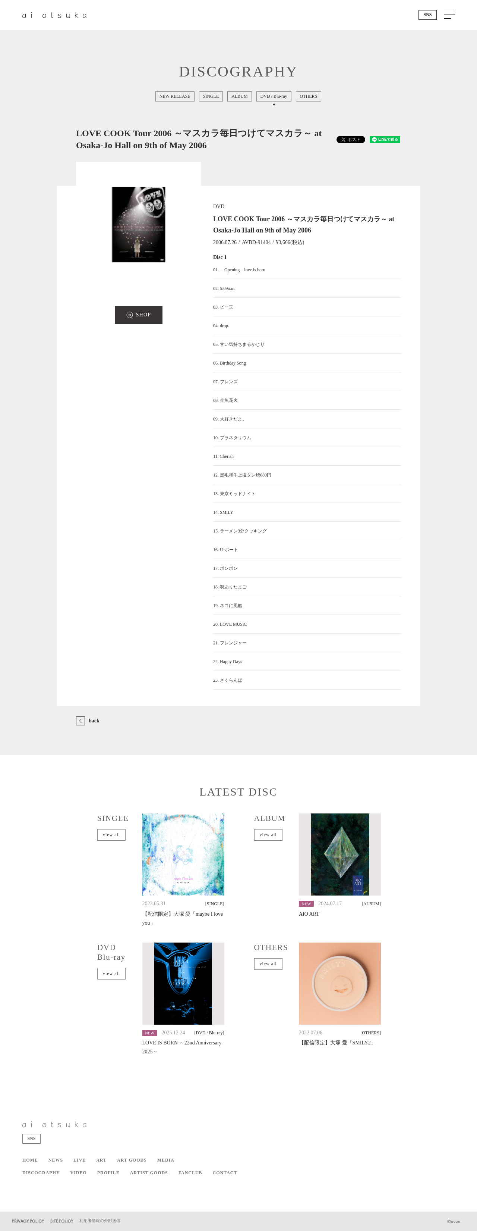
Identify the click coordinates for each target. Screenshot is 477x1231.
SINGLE (211, 96)
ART (101, 1160)
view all (111, 834)
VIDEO (78, 1172)
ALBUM (240, 96)
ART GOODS (132, 1160)
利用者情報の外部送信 (99, 1220)
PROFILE (108, 1172)
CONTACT (225, 1172)
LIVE (79, 1160)
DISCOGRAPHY (41, 1172)
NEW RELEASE (174, 96)
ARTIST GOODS (149, 1172)
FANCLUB (190, 1172)
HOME (30, 1160)
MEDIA (165, 1160)
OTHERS (309, 96)
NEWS (55, 1160)
